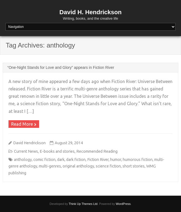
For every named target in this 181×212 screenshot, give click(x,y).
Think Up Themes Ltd (83, 203)
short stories (133, 166)
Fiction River (98, 159)
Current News (26, 151)
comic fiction (44, 159)
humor (115, 159)
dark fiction (76, 159)
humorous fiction (138, 159)
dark (61, 159)
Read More (22, 124)
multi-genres (50, 166)
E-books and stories (57, 151)
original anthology (78, 166)
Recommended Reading (97, 151)
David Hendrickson (29, 143)
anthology (23, 159)
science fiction (108, 166)
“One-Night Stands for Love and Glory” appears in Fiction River (60, 67)
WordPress (123, 203)
